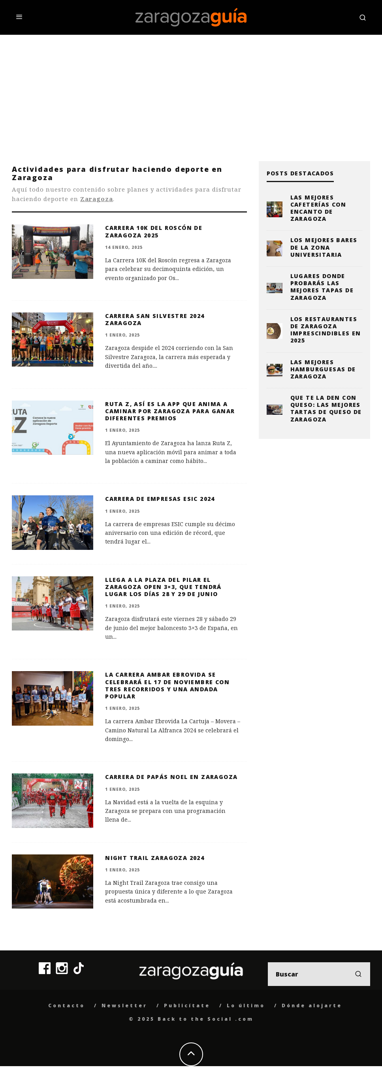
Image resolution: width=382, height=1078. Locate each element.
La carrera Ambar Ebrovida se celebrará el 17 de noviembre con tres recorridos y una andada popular (167, 685)
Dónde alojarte (312, 1005)
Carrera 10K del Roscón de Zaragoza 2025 (153, 231)
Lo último (246, 1005)
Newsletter (124, 1005)
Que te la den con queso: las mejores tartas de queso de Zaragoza (326, 408)
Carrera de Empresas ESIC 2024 (160, 498)
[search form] (319, 974)
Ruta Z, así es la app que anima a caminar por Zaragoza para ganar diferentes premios (170, 411)
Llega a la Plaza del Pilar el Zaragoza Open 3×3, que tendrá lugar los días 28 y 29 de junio (163, 587)
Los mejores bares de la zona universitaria (324, 247)
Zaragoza (96, 199)
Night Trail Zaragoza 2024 (154, 858)
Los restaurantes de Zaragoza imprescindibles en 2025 (325, 329)
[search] (358, 974)
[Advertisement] (191, 94)
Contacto (66, 1005)
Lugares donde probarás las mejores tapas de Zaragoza (322, 286)
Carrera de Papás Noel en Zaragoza (171, 777)
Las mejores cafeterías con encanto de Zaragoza (318, 208)
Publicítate (187, 1005)
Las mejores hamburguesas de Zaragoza (323, 369)
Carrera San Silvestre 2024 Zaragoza (154, 319)
